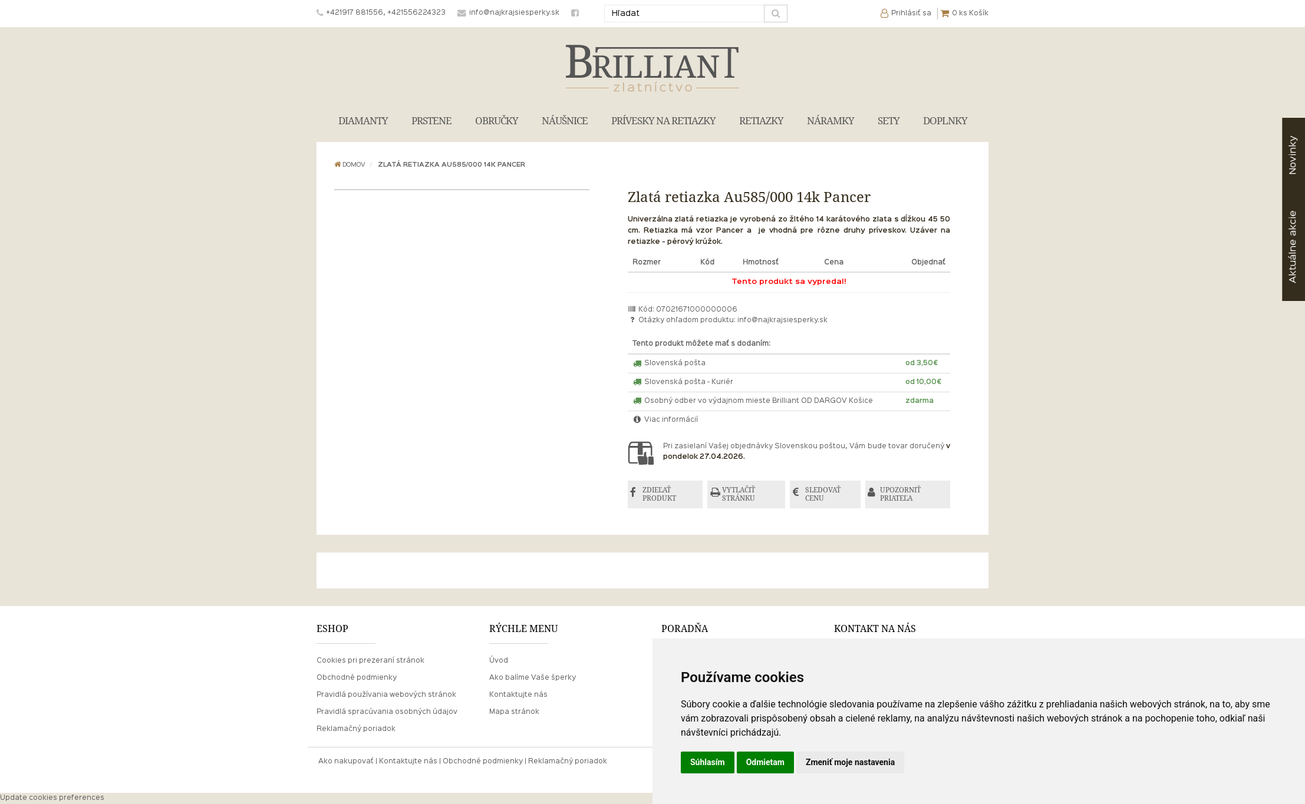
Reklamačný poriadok (356, 730)
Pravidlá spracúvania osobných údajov (387, 712)
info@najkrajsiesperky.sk (782, 320)
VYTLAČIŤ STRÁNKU (739, 494)
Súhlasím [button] (707, 762)
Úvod (498, 661)
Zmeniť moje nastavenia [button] (850, 762)
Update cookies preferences (52, 798)
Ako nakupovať (346, 762)
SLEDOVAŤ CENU (823, 494)
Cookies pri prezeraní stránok (370, 661)
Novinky (1292, 155)
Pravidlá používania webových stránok (386, 695)
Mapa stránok (514, 712)
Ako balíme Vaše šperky (532, 678)
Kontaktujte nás (518, 695)
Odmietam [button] (765, 762)
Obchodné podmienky (357, 678)
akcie (1292, 246)
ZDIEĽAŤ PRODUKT (660, 494)
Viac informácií (665, 420)
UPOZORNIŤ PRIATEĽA (901, 494)
